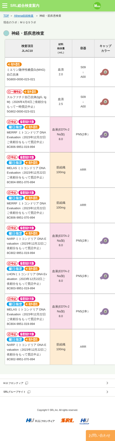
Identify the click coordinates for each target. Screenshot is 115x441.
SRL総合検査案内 (24, 6)
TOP (6, 15)
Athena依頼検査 (23, 15)
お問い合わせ (99, 435)
